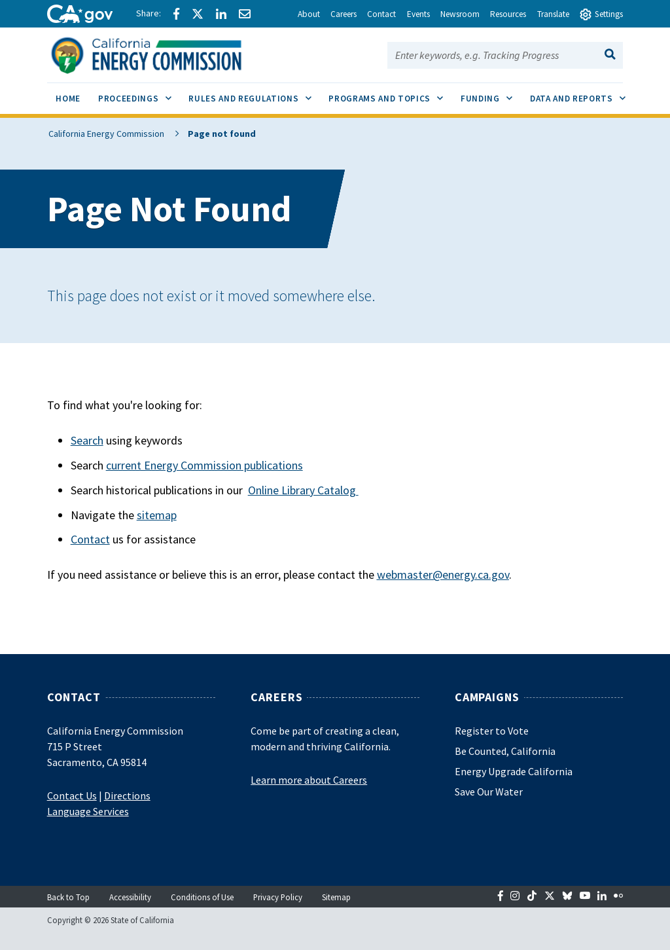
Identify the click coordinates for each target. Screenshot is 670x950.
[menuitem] (68, 100)
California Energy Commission (105, 133)
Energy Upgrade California (514, 771)
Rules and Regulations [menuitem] (254, 93)
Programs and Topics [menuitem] (389, 93)
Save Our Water (489, 791)
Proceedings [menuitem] (139, 93)
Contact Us (72, 795)
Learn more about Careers (309, 779)
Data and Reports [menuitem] (582, 93)
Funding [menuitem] (491, 93)
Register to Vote (492, 730)
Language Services (88, 811)
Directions (127, 795)
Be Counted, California (505, 751)
